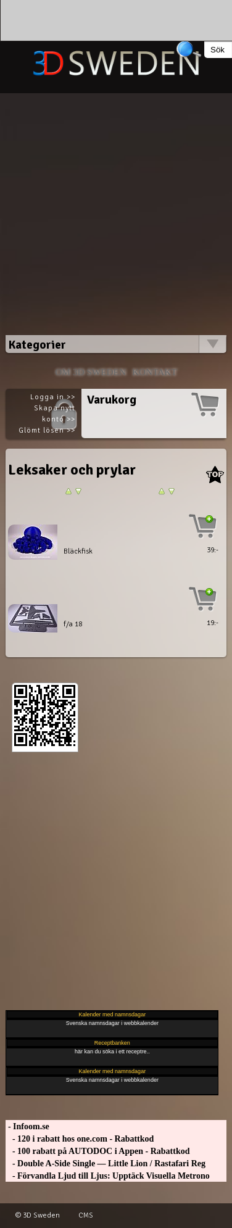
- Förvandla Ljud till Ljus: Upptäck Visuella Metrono (107, 1175)
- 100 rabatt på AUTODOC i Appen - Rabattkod (97, 1151)
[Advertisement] (115, 209)
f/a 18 (73, 624)
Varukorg (111, 399)
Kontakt (154, 372)
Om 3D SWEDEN (90, 372)
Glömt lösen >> (47, 430)
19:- (212, 623)
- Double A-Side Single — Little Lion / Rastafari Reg (105, 1163)
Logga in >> (52, 397)
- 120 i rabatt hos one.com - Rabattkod (80, 1138)
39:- (212, 550)
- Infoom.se (27, 1126)
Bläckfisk (78, 551)
